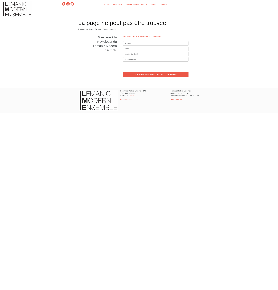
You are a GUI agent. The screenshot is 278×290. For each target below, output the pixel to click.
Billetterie (163, 4)
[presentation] (139, 67)
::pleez (131, 95)
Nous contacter (176, 99)
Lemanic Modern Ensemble (137, 4)
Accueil (107, 4)
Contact (154, 4)
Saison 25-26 (118, 4)
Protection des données (129, 99)
